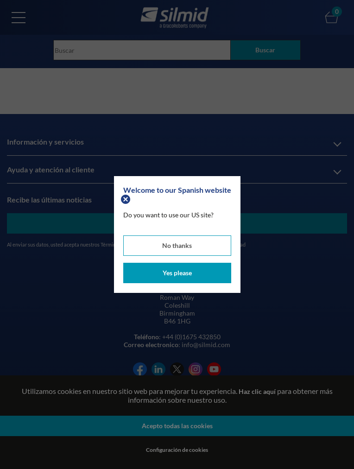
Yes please (177, 273)
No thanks (177, 245)
